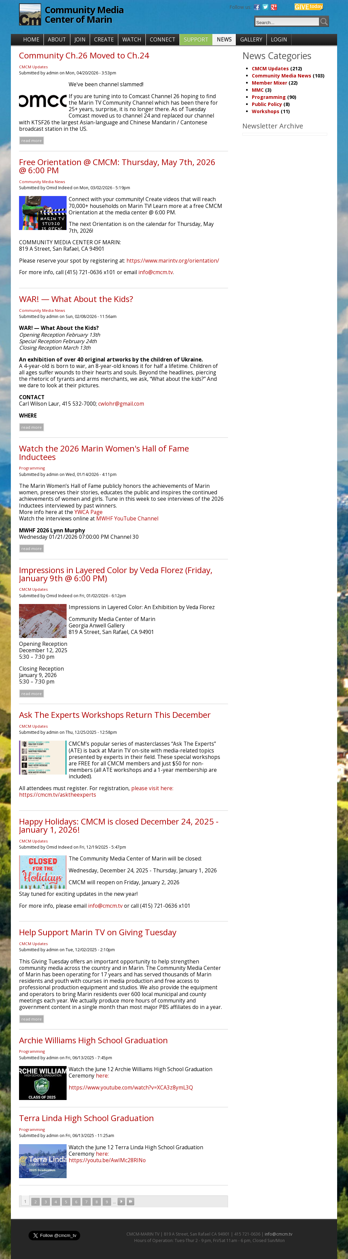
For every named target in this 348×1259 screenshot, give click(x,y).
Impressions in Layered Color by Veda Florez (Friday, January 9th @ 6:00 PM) (115, 574)
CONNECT (162, 39)
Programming (32, 468)
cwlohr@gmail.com (121, 403)
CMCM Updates (33, 66)
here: (102, 1075)
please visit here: (152, 788)
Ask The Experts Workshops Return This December (115, 714)
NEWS (224, 39)
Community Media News (42, 181)
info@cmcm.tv (155, 272)
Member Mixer (269, 82)
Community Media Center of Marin (84, 14)
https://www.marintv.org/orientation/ (172, 260)
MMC (258, 90)
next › (121, 1201)
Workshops (265, 111)
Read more (31, 140)
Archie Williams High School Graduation (93, 1040)
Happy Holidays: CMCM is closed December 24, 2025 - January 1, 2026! (119, 825)
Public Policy (267, 104)
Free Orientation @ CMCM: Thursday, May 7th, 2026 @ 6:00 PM (117, 166)
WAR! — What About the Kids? (76, 298)
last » (130, 1201)
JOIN (80, 39)
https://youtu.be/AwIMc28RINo (107, 1160)
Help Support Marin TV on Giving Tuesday (97, 932)
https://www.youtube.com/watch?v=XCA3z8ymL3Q (131, 1087)
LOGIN (279, 39)
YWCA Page (88, 512)
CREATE (104, 39)
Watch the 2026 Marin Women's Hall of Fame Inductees (104, 452)
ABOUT (57, 39)
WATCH (131, 39)
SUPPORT (196, 39)
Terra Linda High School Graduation (86, 1117)
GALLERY (251, 39)
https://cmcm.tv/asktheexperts (57, 794)
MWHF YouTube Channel (127, 518)
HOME (31, 39)
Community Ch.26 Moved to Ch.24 (84, 55)
